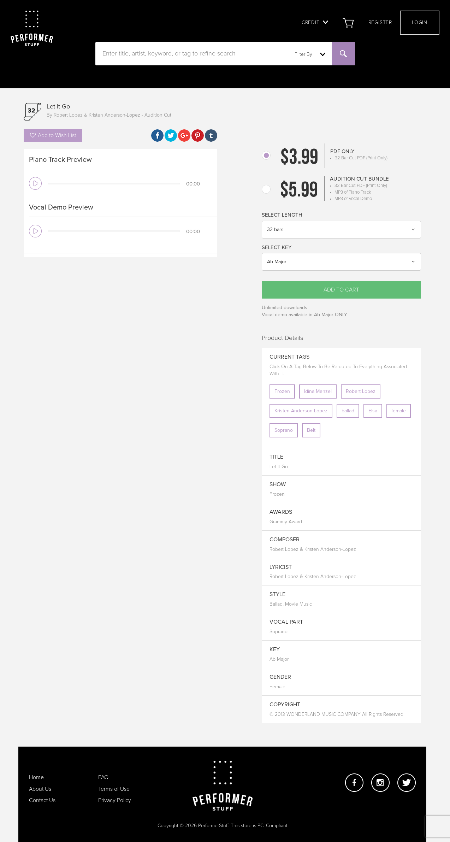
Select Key (276, 247)
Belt (311, 430)
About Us (40, 789)
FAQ (103, 777)
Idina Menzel (318, 391)
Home (36, 777)
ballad (348, 410)
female (398, 410)
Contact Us (42, 800)
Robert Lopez (360, 391)
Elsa (372, 410)
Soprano (283, 430)
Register (380, 22)
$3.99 (299, 158)
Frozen (282, 391)
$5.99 (299, 191)
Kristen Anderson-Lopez (300, 410)
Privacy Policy (114, 800)
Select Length (282, 215)
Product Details (282, 338)
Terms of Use (114, 789)
